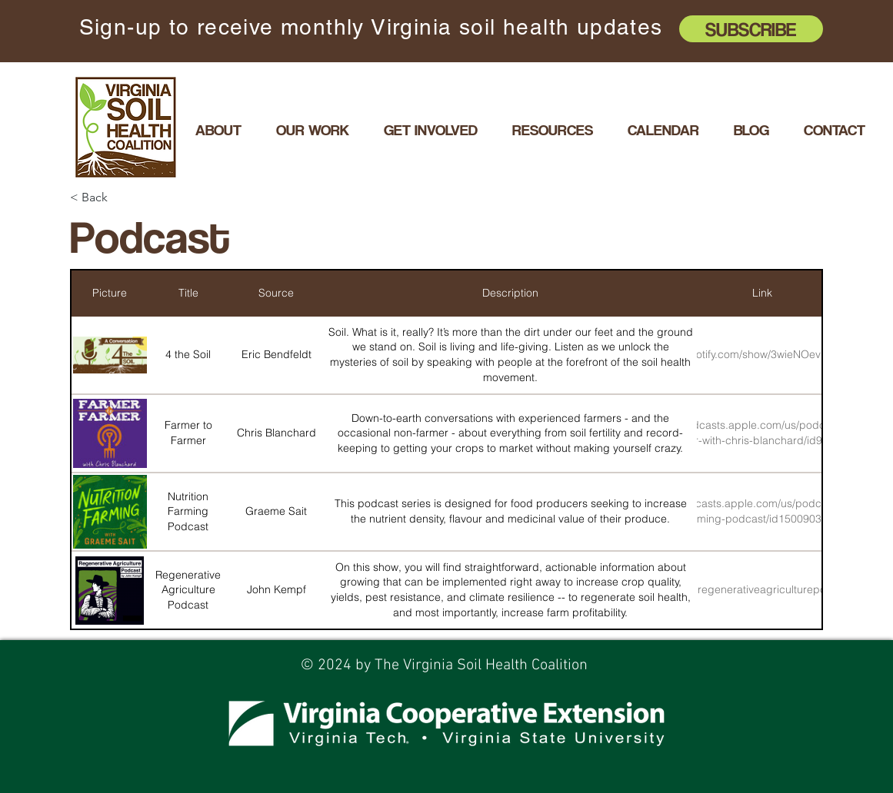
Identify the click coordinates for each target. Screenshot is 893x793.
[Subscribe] (751, 28)
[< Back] (124, 197)
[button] (312, 130)
